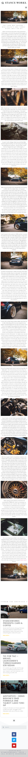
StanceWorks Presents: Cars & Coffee (13, 623)
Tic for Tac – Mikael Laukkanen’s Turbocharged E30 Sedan (12, 661)
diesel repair (23, 560)
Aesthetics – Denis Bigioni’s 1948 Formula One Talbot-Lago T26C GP (14, 701)
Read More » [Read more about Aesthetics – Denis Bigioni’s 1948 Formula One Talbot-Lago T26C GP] (6, 713)
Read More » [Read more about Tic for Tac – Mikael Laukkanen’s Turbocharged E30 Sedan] (6, 675)
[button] (26, 7)
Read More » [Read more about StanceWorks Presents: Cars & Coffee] (6, 635)
